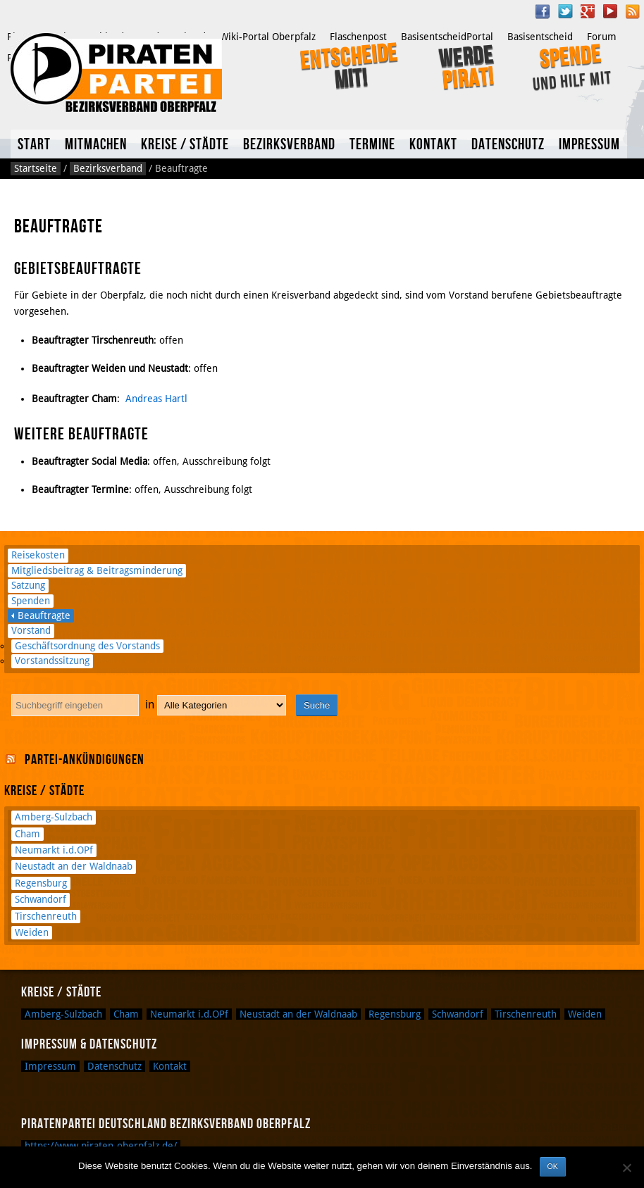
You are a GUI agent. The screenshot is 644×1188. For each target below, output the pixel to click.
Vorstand (31, 630)
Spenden (30, 600)
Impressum (589, 145)
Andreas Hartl (156, 398)
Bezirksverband (289, 145)
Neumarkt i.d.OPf (54, 850)
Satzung (28, 585)
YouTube (610, 11)
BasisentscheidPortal (447, 36)
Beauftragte (44, 615)
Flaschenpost (358, 36)
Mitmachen (96, 145)
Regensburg (41, 883)
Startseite (35, 168)
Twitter (565, 11)
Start (34, 145)
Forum (602, 36)
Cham (27, 833)
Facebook (542, 11)
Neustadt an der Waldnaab (73, 866)
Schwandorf (40, 899)
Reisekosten (38, 555)
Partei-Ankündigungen (84, 759)
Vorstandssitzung (52, 660)
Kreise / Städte (185, 145)
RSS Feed (632, 11)
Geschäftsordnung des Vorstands (87, 645)
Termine (372, 145)
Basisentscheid (540, 36)
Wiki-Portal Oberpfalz (268, 36)
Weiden (32, 932)
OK (552, 1166)
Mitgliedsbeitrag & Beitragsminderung (96, 570)
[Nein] (626, 1168)
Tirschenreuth (46, 916)
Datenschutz (508, 145)
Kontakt (433, 145)
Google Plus (587, 11)
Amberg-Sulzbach (53, 817)
